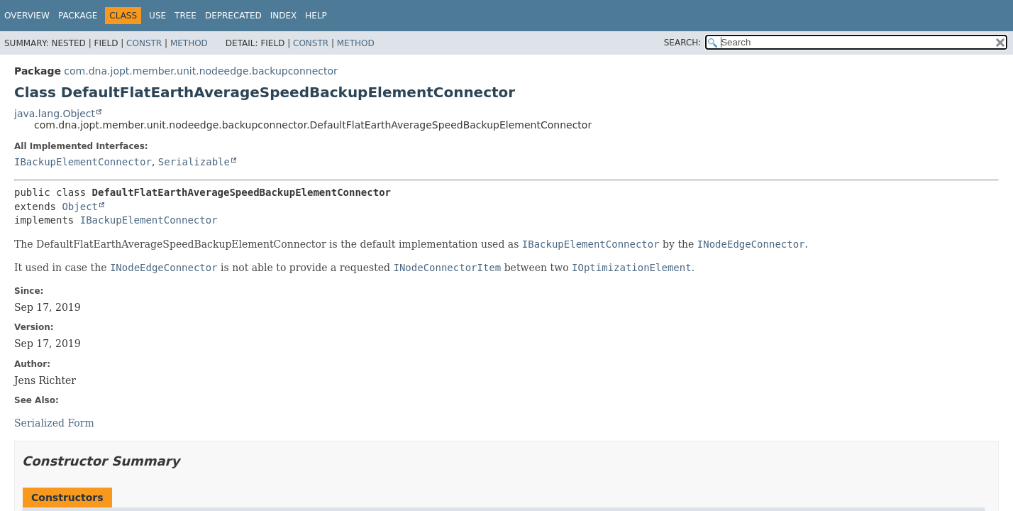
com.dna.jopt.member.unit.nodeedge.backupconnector (200, 71)
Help (316, 16)
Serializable (194, 161)
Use (157, 16)
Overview (27, 16)
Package (77, 16)
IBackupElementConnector (83, 161)
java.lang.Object (54, 113)
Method (189, 43)
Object (80, 206)
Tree (185, 16)
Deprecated (233, 16)
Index (283, 16)
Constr (144, 43)
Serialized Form (54, 423)
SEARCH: (683, 43)
